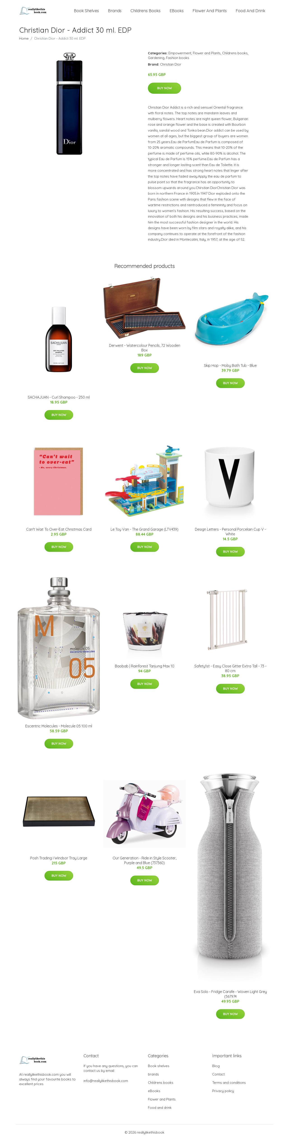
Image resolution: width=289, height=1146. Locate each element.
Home (24, 44)
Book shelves (86, 13)
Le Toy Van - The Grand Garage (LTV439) (144, 535)
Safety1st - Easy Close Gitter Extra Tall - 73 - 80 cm (230, 674)
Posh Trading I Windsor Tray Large (58, 864)
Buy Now (164, 94)
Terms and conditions (229, 1088)
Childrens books (146, 13)
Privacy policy (223, 1097)
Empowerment (179, 59)
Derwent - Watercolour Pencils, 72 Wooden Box (144, 353)
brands (114, 13)
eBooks (177, 13)
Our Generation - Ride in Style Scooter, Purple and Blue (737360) (144, 866)
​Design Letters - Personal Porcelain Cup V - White (230, 537)
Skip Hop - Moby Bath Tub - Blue (230, 371)
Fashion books (177, 64)
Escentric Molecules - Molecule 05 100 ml (58, 731)
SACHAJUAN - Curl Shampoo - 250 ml (59, 403)
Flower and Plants (210, 13)
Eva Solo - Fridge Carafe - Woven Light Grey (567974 (230, 999)
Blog (216, 1072)
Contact (218, 1080)
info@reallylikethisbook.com (106, 1086)
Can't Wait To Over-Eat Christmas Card (58, 535)
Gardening (156, 64)
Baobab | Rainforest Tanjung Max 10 (144, 672)
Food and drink (250, 13)
